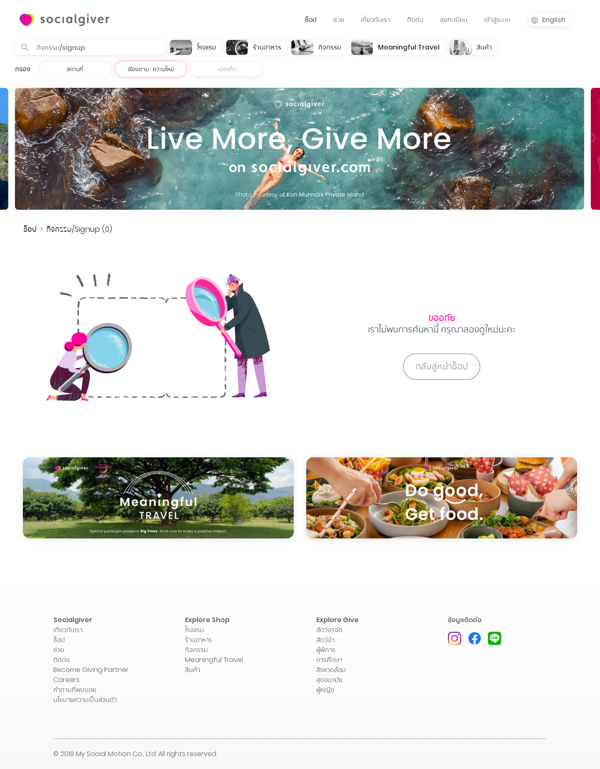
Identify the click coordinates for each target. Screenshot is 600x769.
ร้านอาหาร (198, 640)
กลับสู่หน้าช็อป (441, 366)
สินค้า (192, 670)
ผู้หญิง (325, 690)
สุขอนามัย (329, 680)
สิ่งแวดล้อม (331, 670)
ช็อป (311, 20)
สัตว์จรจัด (329, 630)
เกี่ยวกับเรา (375, 20)
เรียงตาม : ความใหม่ (151, 69)
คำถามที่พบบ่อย (74, 690)
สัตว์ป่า (325, 640)
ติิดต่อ (415, 20)
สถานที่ (75, 69)
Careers (66, 680)
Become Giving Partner (91, 670)
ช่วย (338, 20)
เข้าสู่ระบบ (497, 20)
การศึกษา (329, 660)
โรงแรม (194, 630)
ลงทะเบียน (454, 20)
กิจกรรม (196, 650)
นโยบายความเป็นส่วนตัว (85, 700)
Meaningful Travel (214, 660)
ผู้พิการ (325, 650)
